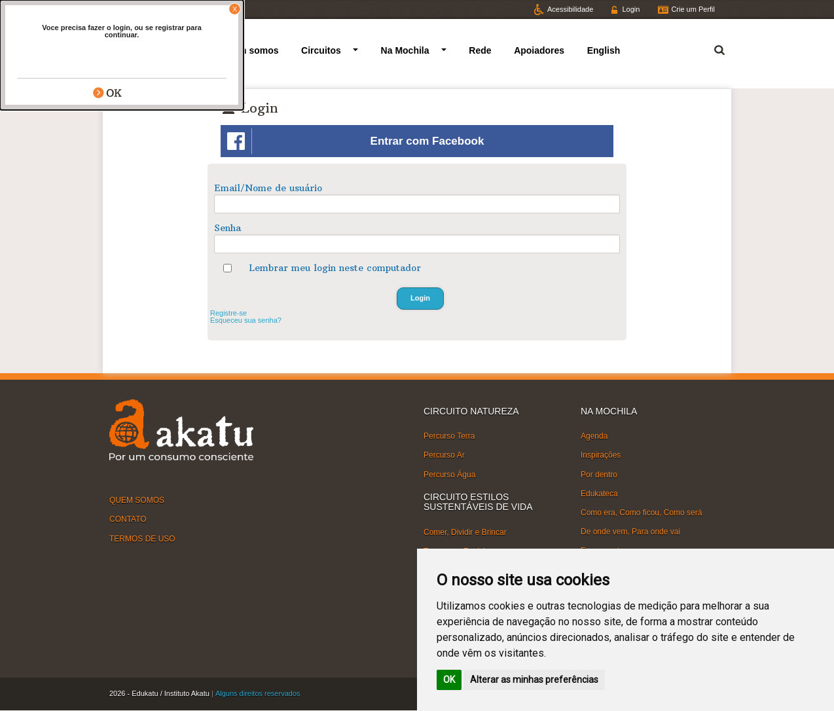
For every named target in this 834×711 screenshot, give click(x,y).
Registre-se (228, 313)
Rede (480, 50)
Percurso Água (449, 474)
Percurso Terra (449, 436)
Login (631, 9)
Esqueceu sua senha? (245, 320)
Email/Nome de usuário (268, 187)
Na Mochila (405, 50)
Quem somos (250, 50)
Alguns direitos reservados (257, 693)
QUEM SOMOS (136, 500)
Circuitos (321, 50)
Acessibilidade (570, 9)
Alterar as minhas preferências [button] (534, 679)
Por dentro (599, 474)
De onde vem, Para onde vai (630, 531)
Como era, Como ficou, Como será (641, 512)
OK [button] (449, 679)
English (604, 50)
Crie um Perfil (693, 9)
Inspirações (601, 455)
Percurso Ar (444, 455)
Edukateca (599, 493)
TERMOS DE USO (142, 538)
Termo (711, 48)
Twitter (131, 9)
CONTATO (128, 519)
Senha (227, 227)
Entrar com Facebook (355, 141)
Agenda (594, 436)
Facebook (183, 9)
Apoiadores (539, 50)
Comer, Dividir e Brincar (465, 531)
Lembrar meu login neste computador (335, 267)
